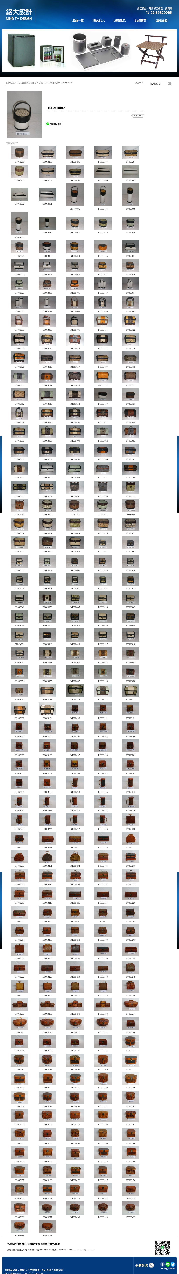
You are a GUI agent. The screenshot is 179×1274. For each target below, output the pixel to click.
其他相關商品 (12, 143)
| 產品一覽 (77, 20)
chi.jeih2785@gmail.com (85, 1250)
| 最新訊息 (119, 20)
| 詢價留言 (140, 20)
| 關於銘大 (98, 20)
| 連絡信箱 (161, 20)
